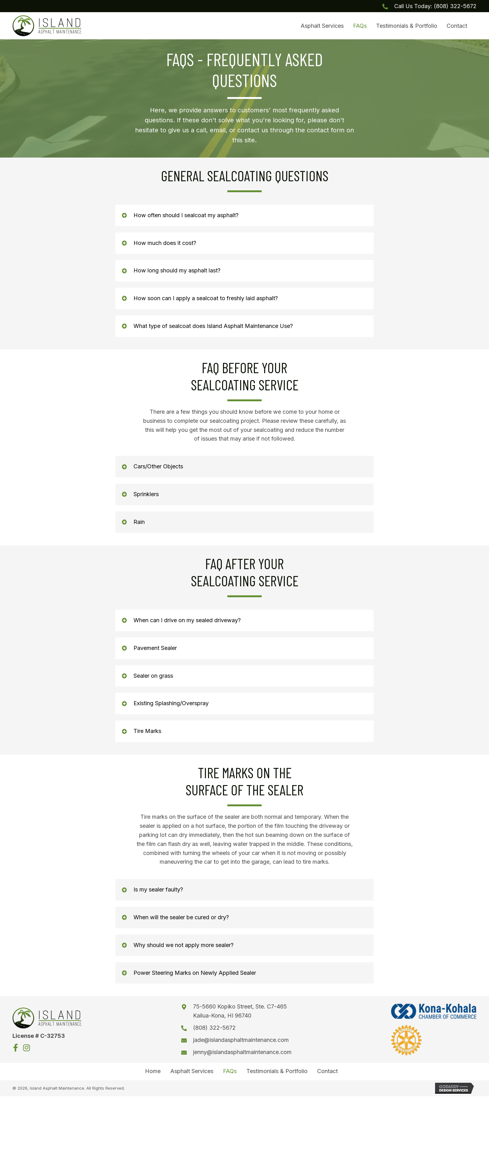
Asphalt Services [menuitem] (191, 1074)
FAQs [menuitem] (230, 1074)
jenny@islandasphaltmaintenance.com (246, 1054)
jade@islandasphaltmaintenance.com (245, 1042)
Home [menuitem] (153, 1074)
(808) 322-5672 (455, 6)
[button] (244, 218)
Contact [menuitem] (327, 1074)
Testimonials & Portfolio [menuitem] (276, 1074)
